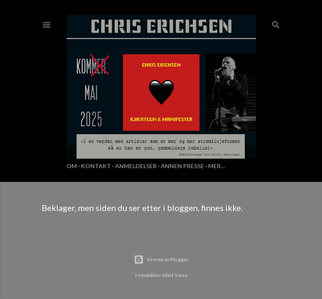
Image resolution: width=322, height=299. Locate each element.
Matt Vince (175, 275)
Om (71, 165)
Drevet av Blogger (161, 260)
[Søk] (276, 23)
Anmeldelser (136, 165)
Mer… (216, 165)
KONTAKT (96, 165)
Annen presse (182, 165)
